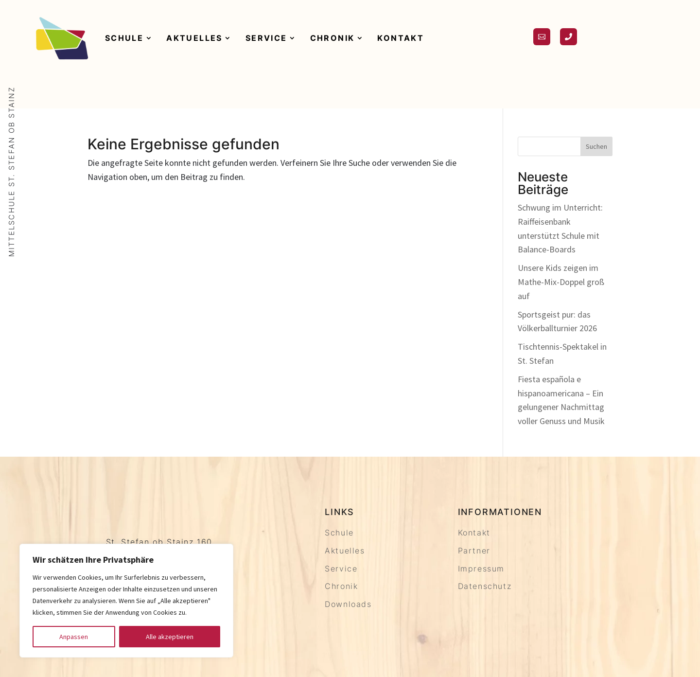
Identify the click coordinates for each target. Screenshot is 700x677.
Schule (124, 38)
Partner (474, 550)
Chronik (332, 38)
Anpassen (73, 636)
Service (266, 38)
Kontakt (400, 38)
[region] (126, 601)
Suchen (596, 146)
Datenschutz (485, 586)
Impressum (481, 568)
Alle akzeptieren (169, 636)
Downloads (348, 604)
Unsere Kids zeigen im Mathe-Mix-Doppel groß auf (561, 282)
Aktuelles (194, 38)
